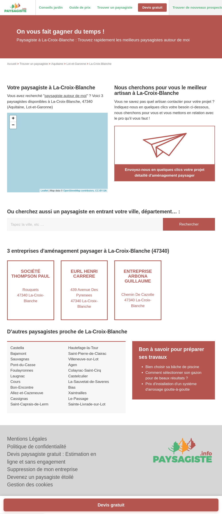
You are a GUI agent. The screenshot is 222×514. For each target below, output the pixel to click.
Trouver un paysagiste (34, 63)
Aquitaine (57, 63)
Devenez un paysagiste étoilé (40, 477)
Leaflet (44, 190)
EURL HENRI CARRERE (84, 274)
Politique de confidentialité (36, 446)
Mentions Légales (27, 439)
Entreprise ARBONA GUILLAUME (138, 276)
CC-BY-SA (101, 190)
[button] (51, 7)
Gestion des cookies (30, 484)
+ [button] (13, 118)
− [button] (13, 125)
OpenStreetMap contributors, (79, 190)
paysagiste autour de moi (66, 96)
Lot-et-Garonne (76, 63)
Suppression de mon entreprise (42, 469)
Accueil (11, 63)
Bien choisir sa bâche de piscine (172, 367)
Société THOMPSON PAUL (30, 274)
